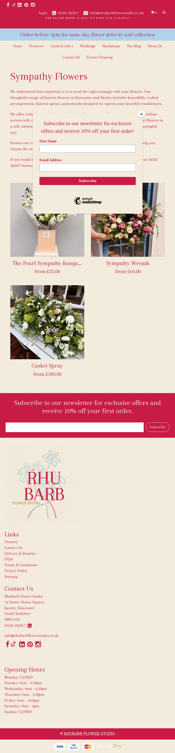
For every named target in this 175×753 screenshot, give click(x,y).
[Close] (141, 114)
